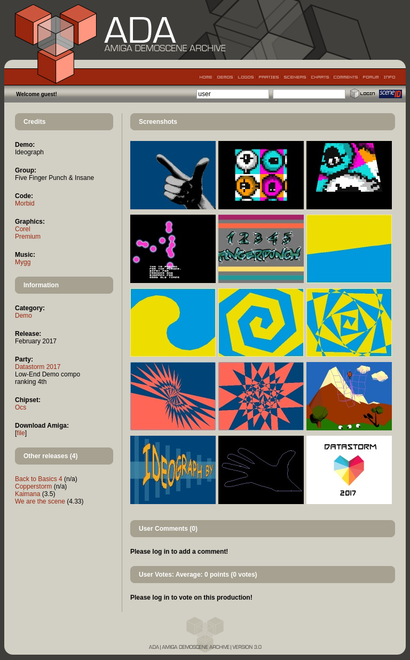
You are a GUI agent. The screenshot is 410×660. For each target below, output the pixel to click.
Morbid (25, 203)
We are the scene (40, 501)
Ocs (20, 407)
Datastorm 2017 (37, 367)
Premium (28, 236)
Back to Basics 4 (38, 479)
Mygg (22, 262)
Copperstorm (33, 486)
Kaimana (27, 494)
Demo (23, 315)
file (21, 433)
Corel (22, 229)
